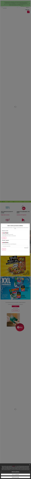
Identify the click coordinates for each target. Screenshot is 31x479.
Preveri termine (26, 247)
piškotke (13, 466)
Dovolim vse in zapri (15, 477)
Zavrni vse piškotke (15, 474)
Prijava (4, 237)
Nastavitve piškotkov (15, 471)
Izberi (4, 249)
